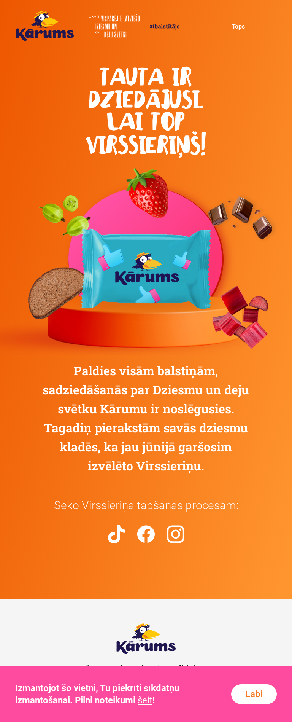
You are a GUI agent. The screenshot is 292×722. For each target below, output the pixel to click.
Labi (254, 694)
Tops (238, 26)
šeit (145, 700)
